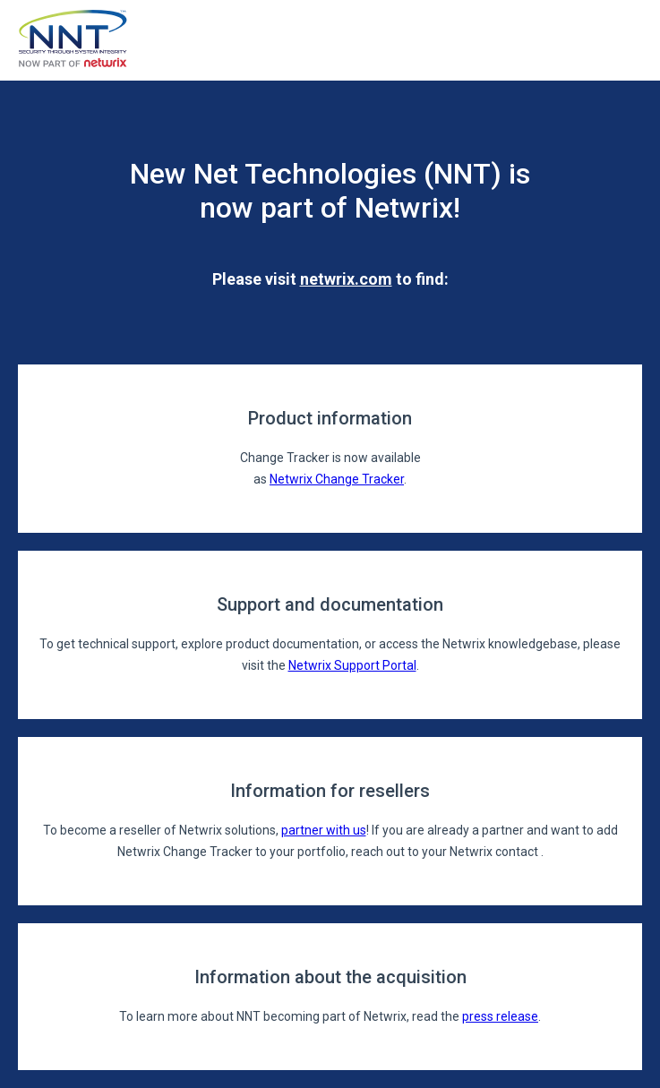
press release (500, 1016)
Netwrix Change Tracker (337, 479)
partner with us (323, 830)
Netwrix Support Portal (352, 665)
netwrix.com (346, 279)
